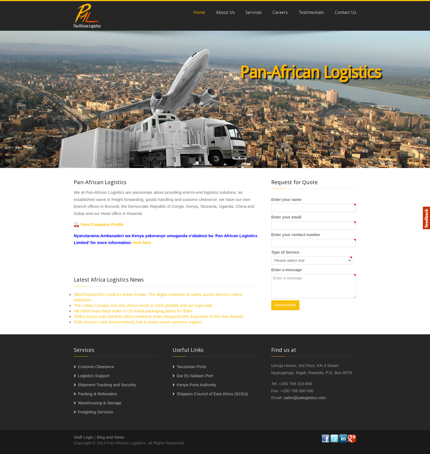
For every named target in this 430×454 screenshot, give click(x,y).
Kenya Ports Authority (196, 384)
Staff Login (83, 437)
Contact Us (345, 12)
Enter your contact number (295, 234)
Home (199, 12)
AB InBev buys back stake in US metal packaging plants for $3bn (133, 311)
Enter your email (286, 217)
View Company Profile (101, 224)
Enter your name (286, 199)
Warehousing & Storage (99, 402)
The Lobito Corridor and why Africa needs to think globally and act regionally (143, 305)
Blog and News (111, 437)
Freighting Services (95, 412)
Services (254, 12)
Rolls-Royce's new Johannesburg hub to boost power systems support (138, 322)
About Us (225, 12)
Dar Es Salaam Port (195, 375)
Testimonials (311, 12)
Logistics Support (93, 375)
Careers (280, 12)
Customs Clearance (96, 366)
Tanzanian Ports (191, 366)
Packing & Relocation (97, 393)
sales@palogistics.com (305, 397)
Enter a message (286, 270)
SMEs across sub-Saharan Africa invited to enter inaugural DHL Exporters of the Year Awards (159, 316)
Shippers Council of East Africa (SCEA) (212, 393)
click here (141, 242)
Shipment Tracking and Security (107, 384)
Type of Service (285, 252)
